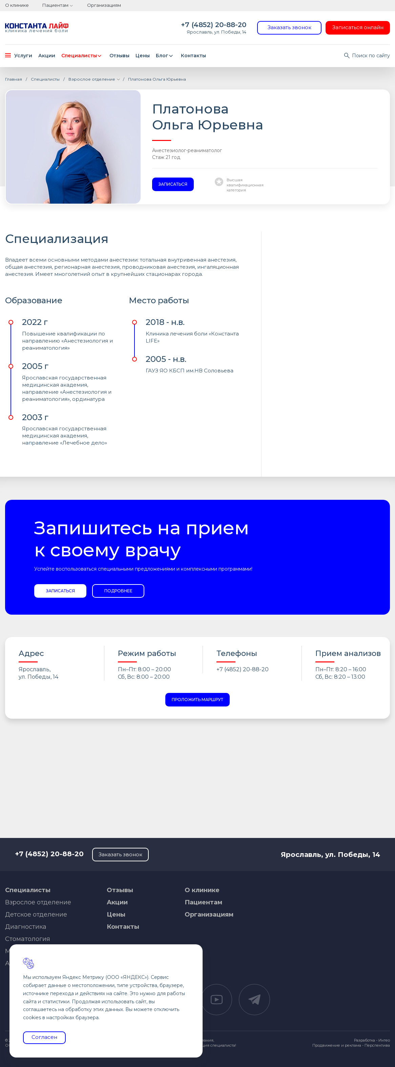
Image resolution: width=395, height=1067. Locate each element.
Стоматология (27, 939)
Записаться (173, 184)
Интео (384, 1040)
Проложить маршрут (197, 699)
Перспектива (377, 1045)
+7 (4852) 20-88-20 (213, 25)
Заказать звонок (289, 27)
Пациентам (55, 5)
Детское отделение (36, 914)
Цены (143, 56)
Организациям (104, 5)
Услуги (18, 56)
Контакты (193, 56)
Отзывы (119, 56)
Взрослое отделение (38, 902)
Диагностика (25, 926)
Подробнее (118, 590)
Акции (46, 56)
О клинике (17, 5)
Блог (165, 56)
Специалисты (82, 56)
